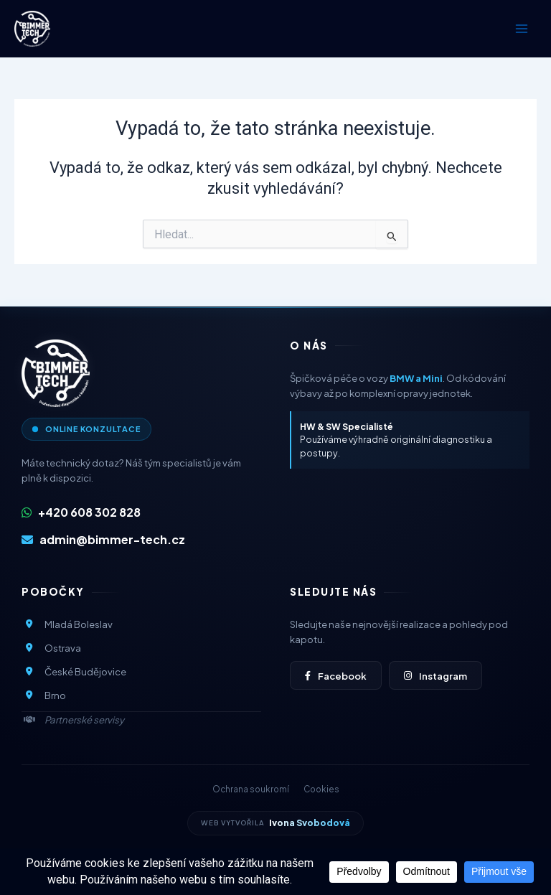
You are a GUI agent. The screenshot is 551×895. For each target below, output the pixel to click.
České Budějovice (74, 671)
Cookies (321, 789)
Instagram (435, 676)
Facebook (336, 676)
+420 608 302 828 (81, 512)
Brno (44, 695)
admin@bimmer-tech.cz (103, 539)
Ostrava (51, 648)
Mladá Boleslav (67, 624)
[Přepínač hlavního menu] (522, 29)
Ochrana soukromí (250, 789)
